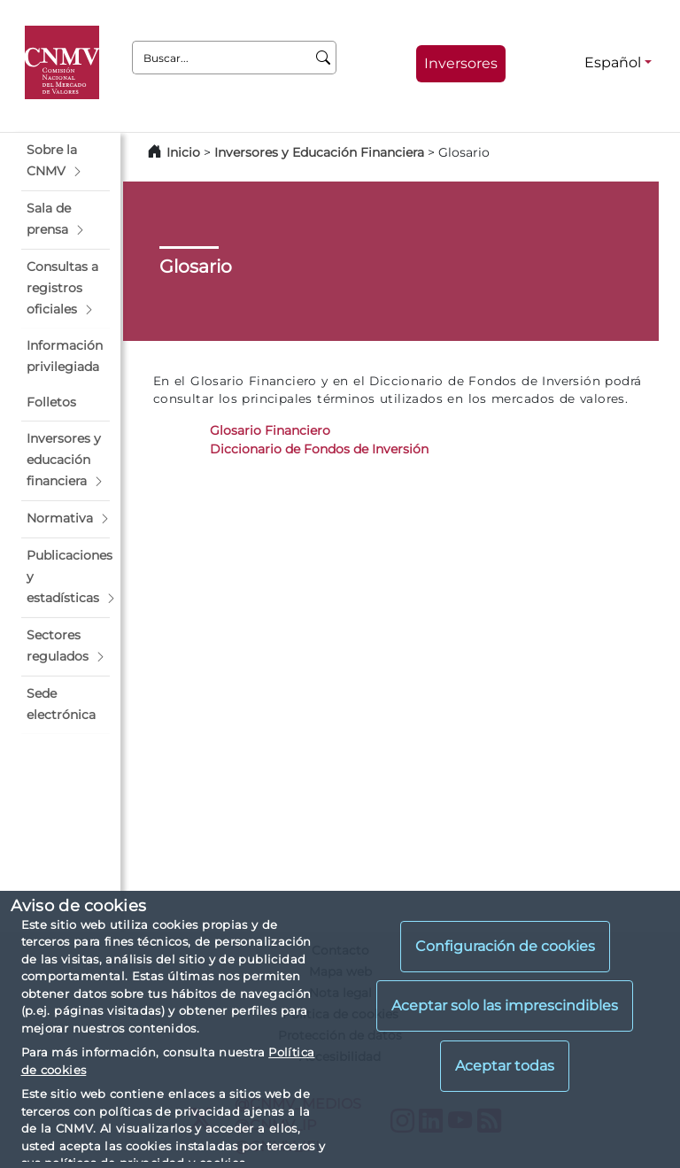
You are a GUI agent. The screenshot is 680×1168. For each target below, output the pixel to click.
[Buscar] (323, 57)
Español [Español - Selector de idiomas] (612, 62)
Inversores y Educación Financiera (319, 152)
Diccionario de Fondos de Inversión (319, 449)
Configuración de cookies (505, 946)
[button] (65, 161)
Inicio (183, 152)
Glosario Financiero (270, 430)
